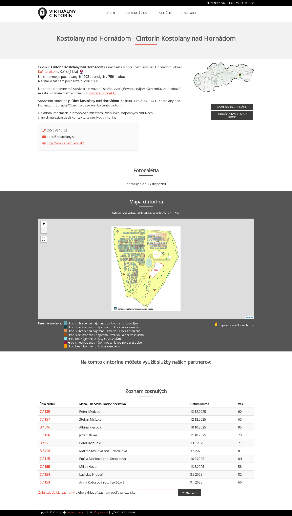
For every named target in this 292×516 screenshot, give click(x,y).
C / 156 (45, 435)
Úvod (112, 13)
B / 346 (45, 427)
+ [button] (43, 224)
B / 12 (44, 443)
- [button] (43, 230)
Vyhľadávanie (137, 13)
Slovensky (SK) (216, 3)
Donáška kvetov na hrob (232, 115)
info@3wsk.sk (100, 512)
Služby (165, 13)
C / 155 (45, 466)
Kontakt (188, 13)
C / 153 (45, 482)
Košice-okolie (48, 71)
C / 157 (45, 419)
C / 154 (45, 474)
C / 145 (45, 459)
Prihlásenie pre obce (242, 3)
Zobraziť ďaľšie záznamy (56, 492)
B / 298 (45, 451)
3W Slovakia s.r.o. (76, 512)
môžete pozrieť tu (102, 93)
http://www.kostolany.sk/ (65, 143)
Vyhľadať (189, 492)
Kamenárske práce (232, 106)
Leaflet (249, 317)
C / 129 (45, 411)
